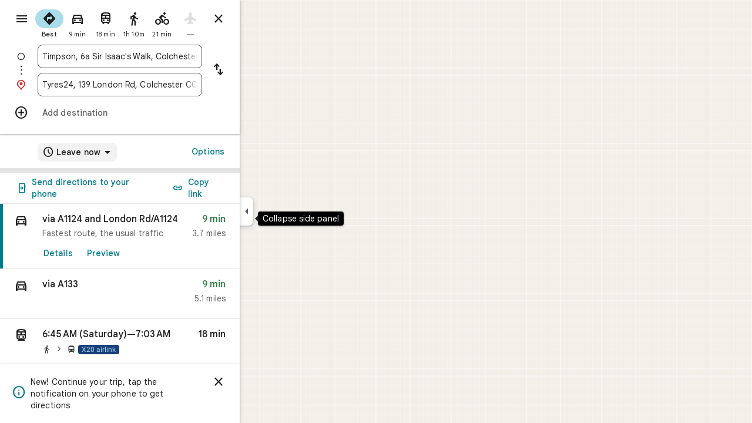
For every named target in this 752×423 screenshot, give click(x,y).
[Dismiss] (261, 382)
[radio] (92, 22)
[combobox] (162, 56)
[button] (162, 294)
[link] (162, 236)
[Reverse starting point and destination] (260, 70)
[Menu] (21, 20)
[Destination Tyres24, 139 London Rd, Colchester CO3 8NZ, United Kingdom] (162, 85)
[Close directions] (261, 19)
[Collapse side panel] (289, 211)
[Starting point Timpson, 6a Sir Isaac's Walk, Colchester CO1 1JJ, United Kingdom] (162, 56)
